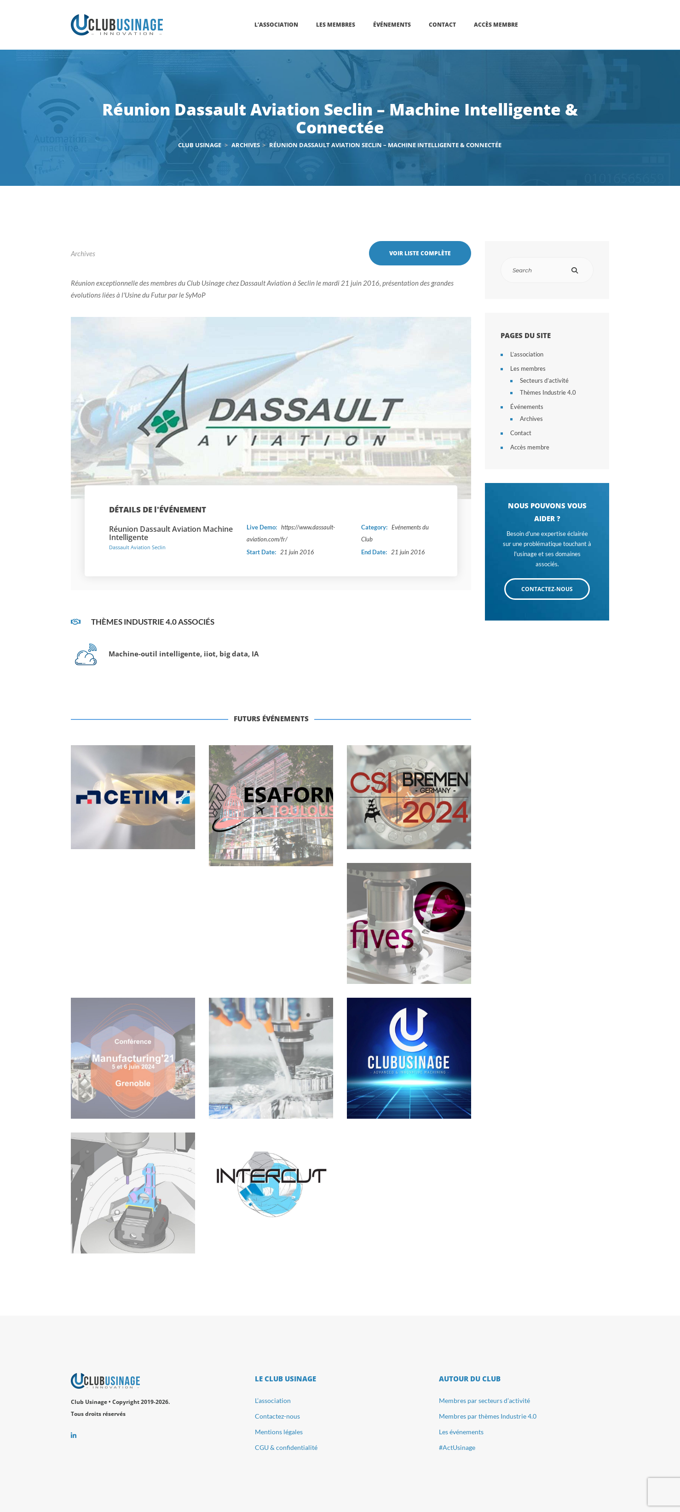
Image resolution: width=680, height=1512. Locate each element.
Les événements (461, 1432)
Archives (83, 253)
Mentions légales (279, 1432)
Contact (520, 433)
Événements (526, 406)
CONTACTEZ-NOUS (547, 589)
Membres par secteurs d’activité (484, 1400)
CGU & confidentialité (286, 1447)
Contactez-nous (277, 1416)
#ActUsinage (457, 1447)
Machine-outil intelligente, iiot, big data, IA (184, 653)
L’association (526, 354)
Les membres (528, 368)
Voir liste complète (420, 253)
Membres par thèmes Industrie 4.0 (487, 1416)
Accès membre (529, 447)
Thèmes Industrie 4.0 (548, 392)
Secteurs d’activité (544, 380)
